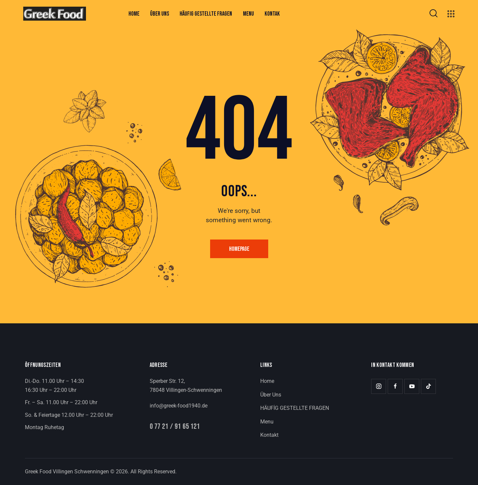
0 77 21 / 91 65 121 (175, 427)
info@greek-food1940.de (178, 406)
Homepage (239, 248)
